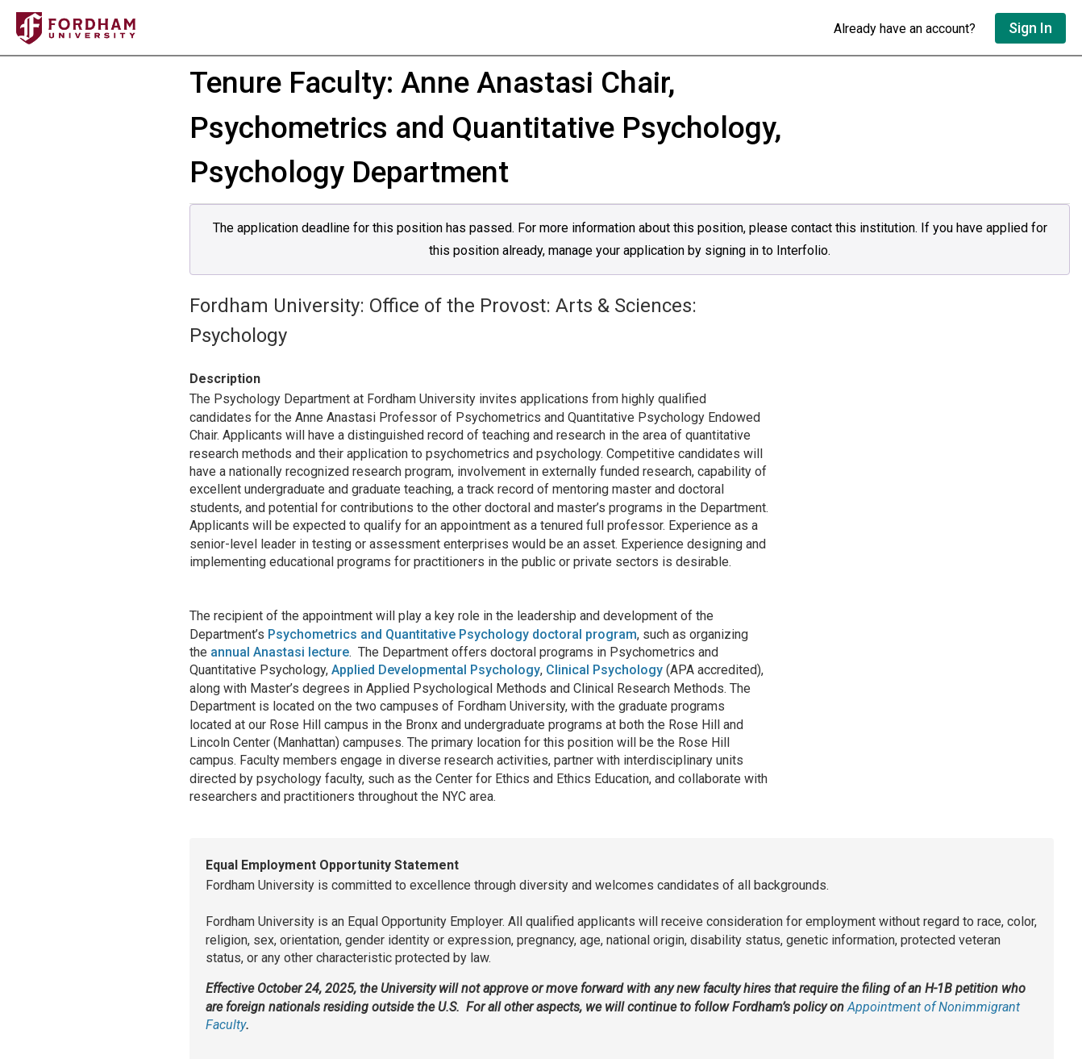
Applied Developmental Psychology (435, 670)
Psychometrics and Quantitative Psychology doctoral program (452, 634)
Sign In (1030, 27)
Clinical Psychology (604, 670)
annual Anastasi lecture (279, 652)
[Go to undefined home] (417, 28)
